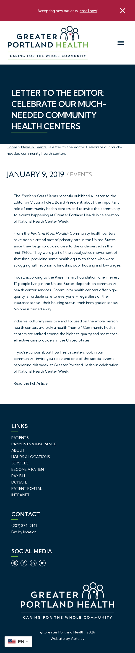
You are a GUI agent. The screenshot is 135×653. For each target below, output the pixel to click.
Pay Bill (18, 476)
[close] (122, 10)
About (18, 450)
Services (20, 463)
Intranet (20, 495)
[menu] (121, 42)
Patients (20, 437)
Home (12, 147)
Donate (19, 482)
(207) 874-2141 (24, 525)
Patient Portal (26, 488)
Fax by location (23, 532)
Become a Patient (28, 469)
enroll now (88, 10)
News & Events (34, 147)
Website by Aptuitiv (67, 638)
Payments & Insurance (33, 444)
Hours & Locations (30, 456)
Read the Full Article (31, 383)
